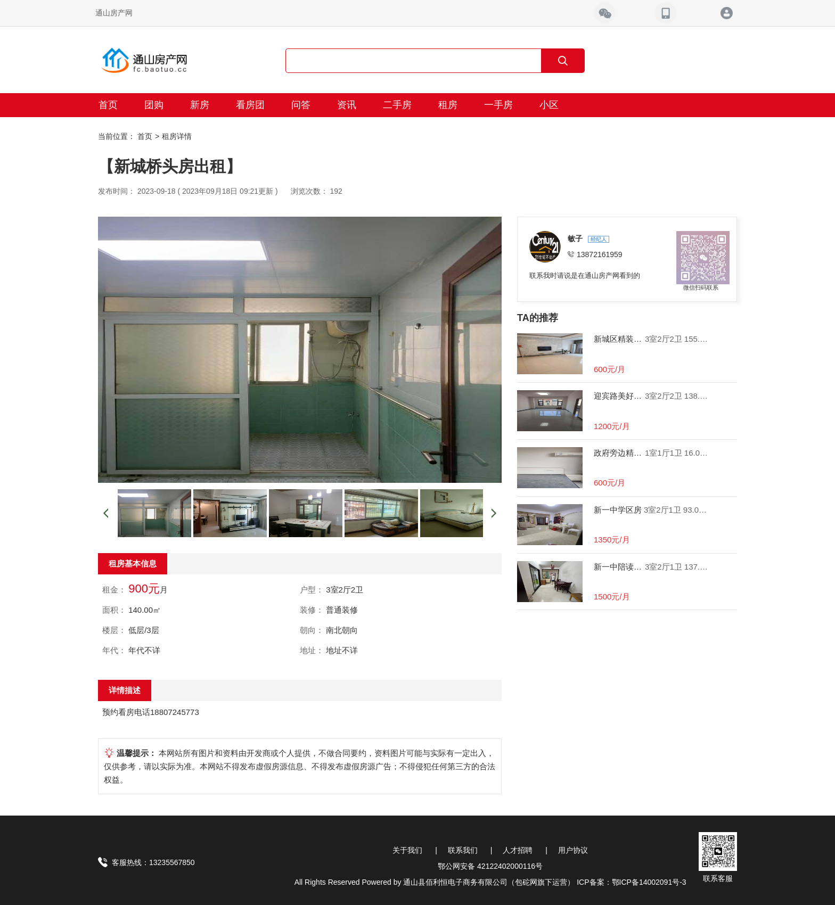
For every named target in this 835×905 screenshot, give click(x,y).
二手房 (397, 105)
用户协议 (573, 850)
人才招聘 (518, 850)
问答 (300, 105)
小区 (549, 105)
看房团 (250, 105)
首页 (108, 105)
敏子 (576, 238)
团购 (153, 105)
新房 (199, 105)
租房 (447, 105)
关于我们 (407, 850)
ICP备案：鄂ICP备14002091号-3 (631, 882)
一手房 (498, 105)
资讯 (346, 105)
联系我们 (463, 850)
